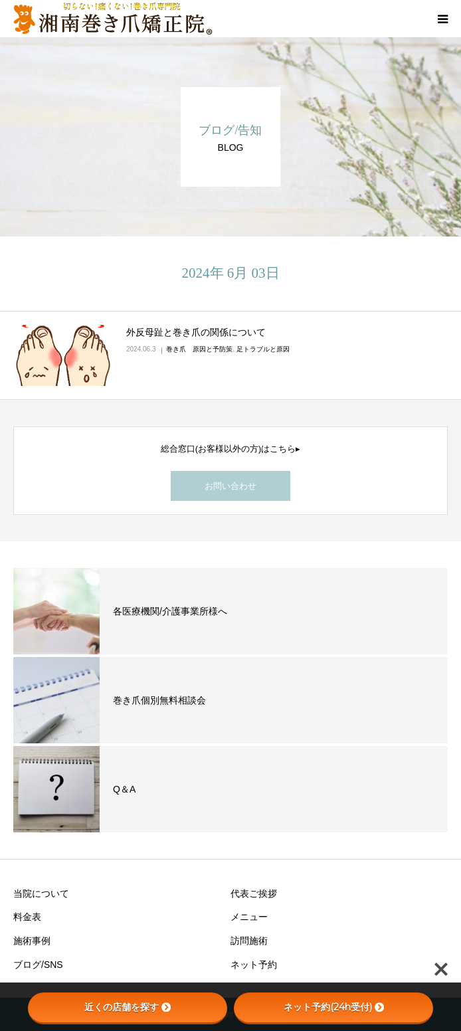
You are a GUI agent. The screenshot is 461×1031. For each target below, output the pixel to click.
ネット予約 (253, 964)
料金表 (27, 916)
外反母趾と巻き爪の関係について (196, 332)
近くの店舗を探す (127, 1007)
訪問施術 (249, 940)
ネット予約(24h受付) (334, 1007)
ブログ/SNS (38, 964)
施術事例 (31, 940)
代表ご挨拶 (253, 893)
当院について (41, 893)
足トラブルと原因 (263, 349)
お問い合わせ (230, 486)
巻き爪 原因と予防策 (199, 349)
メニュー (249, 916)
